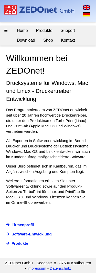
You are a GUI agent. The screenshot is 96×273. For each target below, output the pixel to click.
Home (22, 30)
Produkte (44, 30)
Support (68, 30)
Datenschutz (60, 268)
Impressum (36, 268)
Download (26, 40)
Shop (48, 40)
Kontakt (68, 40)
